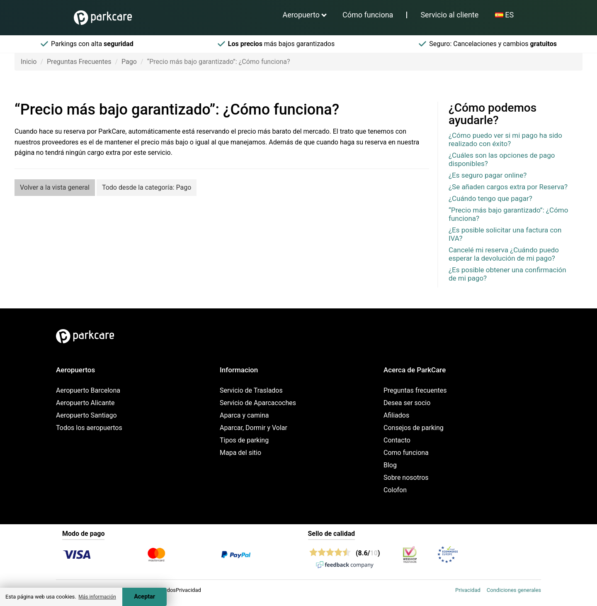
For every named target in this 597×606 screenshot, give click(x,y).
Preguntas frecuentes (415, 390)
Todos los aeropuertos (89, 428)
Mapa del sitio (240, 453)
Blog (390, 465)
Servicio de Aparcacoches (258, 403)
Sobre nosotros (406, 477)
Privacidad (468, 590)
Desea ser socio (406, 403)
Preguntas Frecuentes (79, 62)
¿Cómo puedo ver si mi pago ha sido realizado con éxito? (505, 139)
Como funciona (406, 453)
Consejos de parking (413, 428)
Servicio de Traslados (251, 390)
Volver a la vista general (55, 187)
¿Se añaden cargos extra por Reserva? (508, 187)
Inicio (28, 62)
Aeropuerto (301, 14)
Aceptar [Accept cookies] (144, 596)
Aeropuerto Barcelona (88, 390)
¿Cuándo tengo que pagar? (490, 198)
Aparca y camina (244, 415)
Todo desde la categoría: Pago (146, 187)
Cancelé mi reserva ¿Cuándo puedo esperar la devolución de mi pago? (504, 254)
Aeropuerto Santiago (86, 415)
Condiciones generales (514, 590)
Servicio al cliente (449, 14)
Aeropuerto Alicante (85, 403)
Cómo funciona (367, 14)
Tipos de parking (244, 440)
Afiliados (396, 415)
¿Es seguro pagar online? (488, 175)
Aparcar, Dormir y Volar (253, 428)
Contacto (396, 440)
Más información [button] (97, 597)
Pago (129, 62)
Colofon (395, 490)
